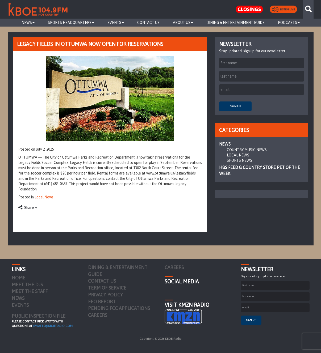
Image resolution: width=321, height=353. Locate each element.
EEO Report (102, 301)
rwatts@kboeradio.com (53, 326)
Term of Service (107, 288)
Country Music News (247, 150)
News (28, 22)
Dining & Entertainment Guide (235, 22)
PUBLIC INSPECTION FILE (38, 316)
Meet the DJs (27, 284)
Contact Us (148, 22)
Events (115, 22)
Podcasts (289, 22)
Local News (44, 197)
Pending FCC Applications (119, 308)
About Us (183, 22)
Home (18, 277)
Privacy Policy (105, 294)
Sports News (239, 160)
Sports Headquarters (71, 22)
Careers (97, 315)
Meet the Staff (30, 291)
